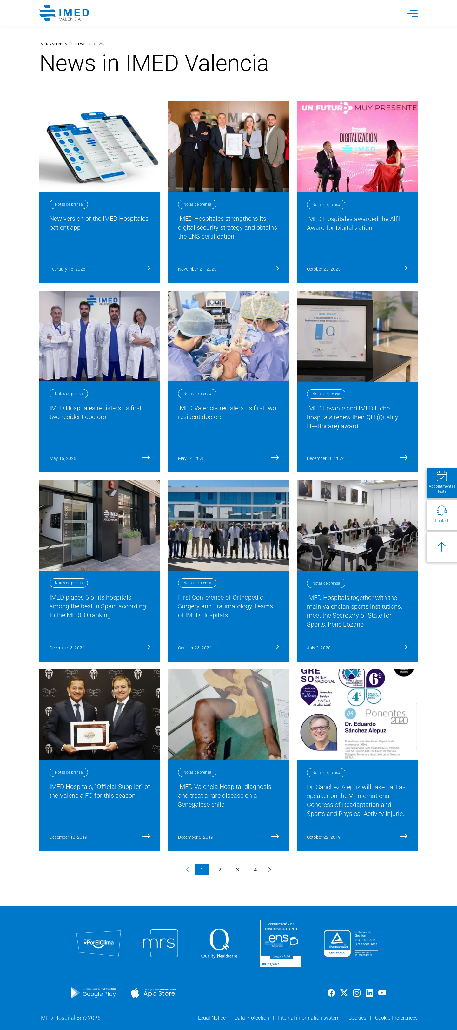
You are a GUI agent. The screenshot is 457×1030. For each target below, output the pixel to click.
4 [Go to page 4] (255, 869)
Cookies (358, 1018)
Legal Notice (212, 1018)
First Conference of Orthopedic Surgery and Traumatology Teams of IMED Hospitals (225, 606)
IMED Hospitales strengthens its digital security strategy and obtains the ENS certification (227, 227)
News (80, 43)
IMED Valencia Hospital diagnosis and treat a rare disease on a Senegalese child (224, 795)
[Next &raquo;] (270, 869)
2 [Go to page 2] (219, 869)
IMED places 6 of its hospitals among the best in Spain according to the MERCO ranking (98, 606)
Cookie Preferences (396, 1018)
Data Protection (252, 1018)
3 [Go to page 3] (237, 869)
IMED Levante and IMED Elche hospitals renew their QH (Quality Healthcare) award (352, 417)
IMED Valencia (53, 43)
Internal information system (309, 1018)
